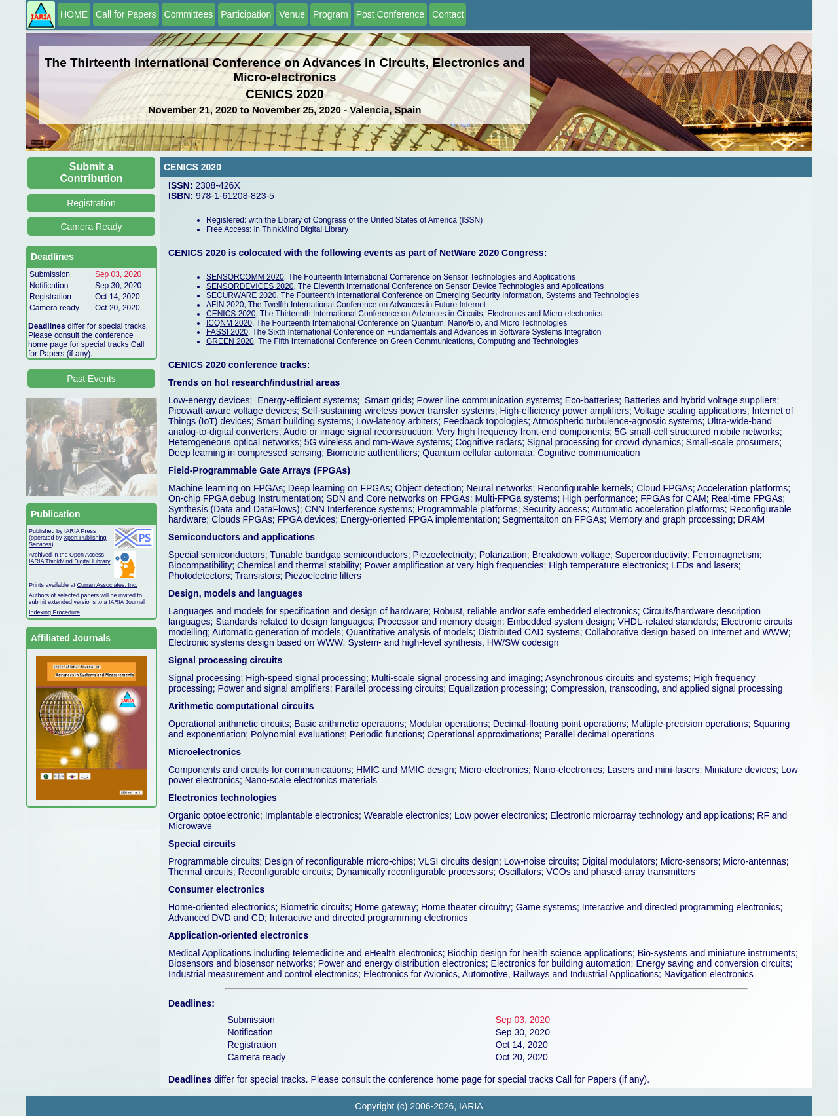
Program (330, 14)
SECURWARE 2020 (241, 295)
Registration (91, 203)
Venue (292, 14)
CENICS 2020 (230, 313)
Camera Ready (91, 226)
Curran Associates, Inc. (107, 585)
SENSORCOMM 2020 (245, 277)
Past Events (91, 378)
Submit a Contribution (91, 172)
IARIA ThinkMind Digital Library (69, 561)
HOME (74, 14)
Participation (246, 14)
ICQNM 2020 (229, 322)
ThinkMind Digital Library (305, 229)
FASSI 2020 (227, 332)
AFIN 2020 (225, 304)
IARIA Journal (127, 602)
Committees (188, 14)
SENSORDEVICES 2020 (249, 286)
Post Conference (390, 14)
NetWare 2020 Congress (491, 253)
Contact (448, 14)
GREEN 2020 (230, 341)
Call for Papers (126, 14)
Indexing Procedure (54, 612)
